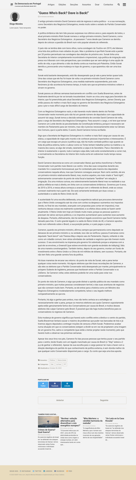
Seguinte (104, 403)
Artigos (50, 4)
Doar (97, 4)
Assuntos (86, 4)
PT (65, 369)
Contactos (108, 4)
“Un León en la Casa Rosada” (114, 422)
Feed (70, 471)
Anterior (60, 403)
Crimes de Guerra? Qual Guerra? (46, 433)
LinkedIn (48, 471)
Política (52, 365)
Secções (74, 4)
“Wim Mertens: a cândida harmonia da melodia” (92, 423)
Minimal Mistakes (36, 475)
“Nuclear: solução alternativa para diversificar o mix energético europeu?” (70, 424)
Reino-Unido (62, 365)
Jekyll (27, 475)
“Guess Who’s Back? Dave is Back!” (63, 13)
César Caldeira (60, 475)
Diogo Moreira (16, 24)
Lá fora (58, 369)
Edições (62, 4)
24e (52, 369)
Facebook (60, 471)
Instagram (25, 471)
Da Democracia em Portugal (28, 4)
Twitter (37, 471)
